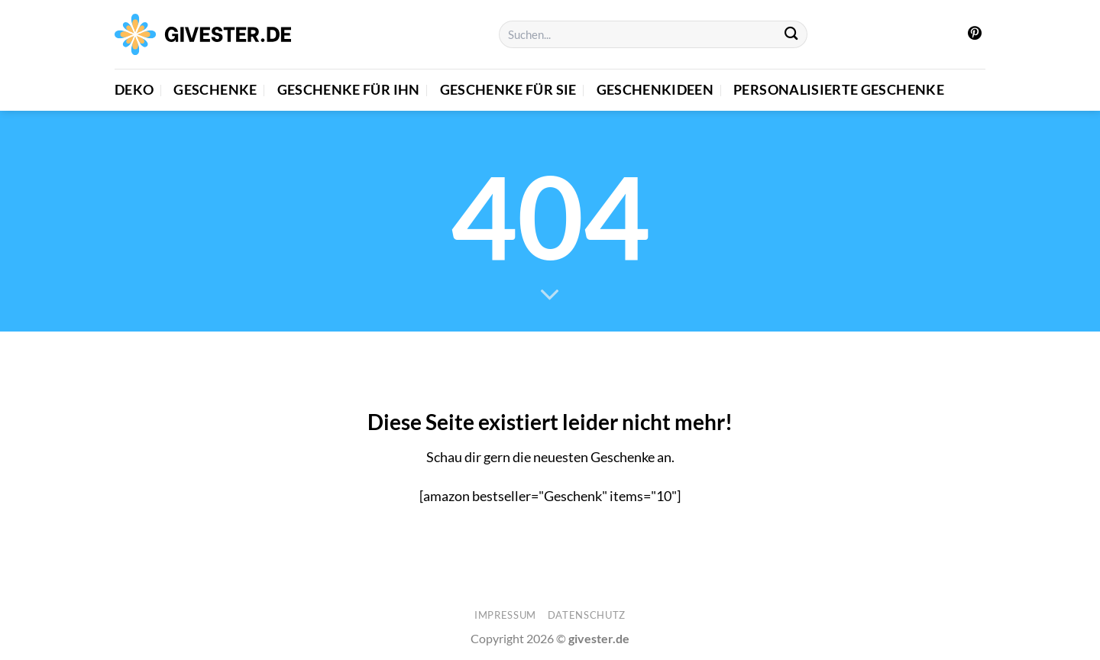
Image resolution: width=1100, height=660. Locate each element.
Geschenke (215, 90)
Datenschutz (587, 615)
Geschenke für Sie (508, 90)
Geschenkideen (655, 90)
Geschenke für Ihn (348, 90)
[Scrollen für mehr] (550, 295)
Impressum (505, 615)
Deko (134, 90)
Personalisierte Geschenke (838, 90)
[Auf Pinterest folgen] (975, 34)
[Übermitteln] (792, 35)
